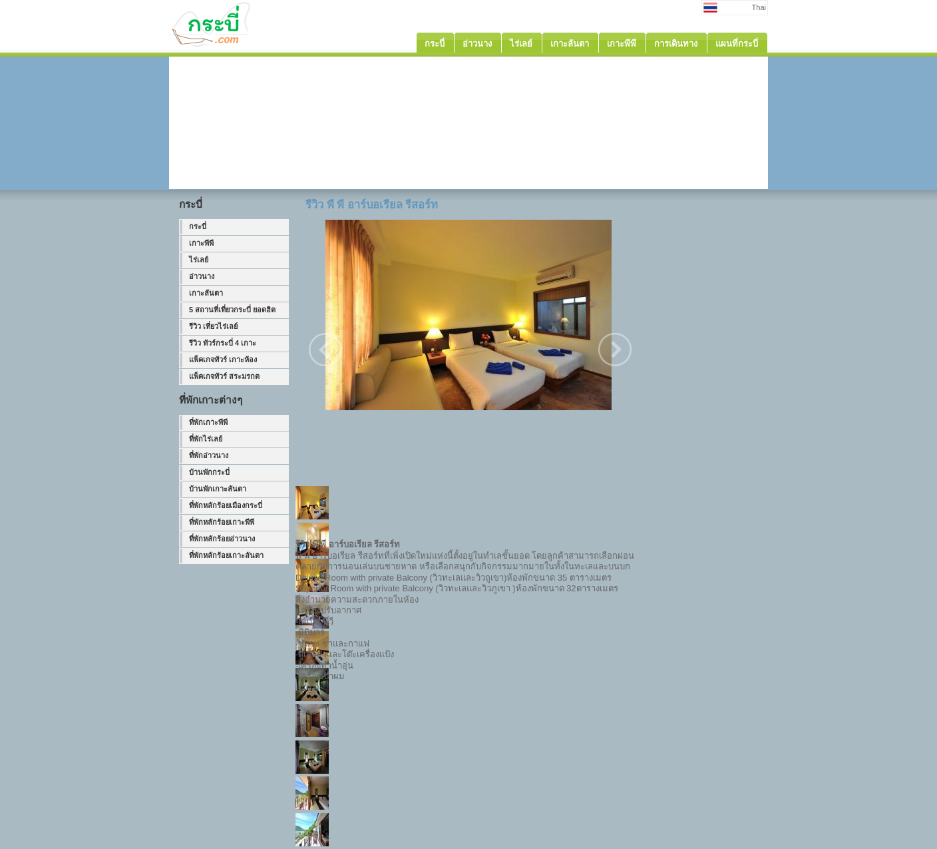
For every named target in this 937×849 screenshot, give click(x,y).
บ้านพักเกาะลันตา (217, 489)
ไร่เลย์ (198, 260)
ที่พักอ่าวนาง (208, 455)
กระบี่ (197, 226)
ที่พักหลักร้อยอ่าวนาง (222, 539)
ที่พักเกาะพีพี (208, 422)
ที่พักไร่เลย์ (205, 439)
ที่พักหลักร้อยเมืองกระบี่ (225, 505)
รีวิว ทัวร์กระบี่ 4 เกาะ (222, 343)
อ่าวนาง (201, 276)
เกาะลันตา (206, 293)
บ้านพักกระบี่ (209, 472)
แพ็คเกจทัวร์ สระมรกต (224, 376)
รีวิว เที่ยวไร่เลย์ (213, 326)
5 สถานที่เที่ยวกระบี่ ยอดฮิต (232, 310)
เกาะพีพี (201, 243)
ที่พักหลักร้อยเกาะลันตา (226, 555)
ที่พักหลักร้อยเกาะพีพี (221, 522)
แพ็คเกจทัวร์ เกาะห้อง (223, 360)
